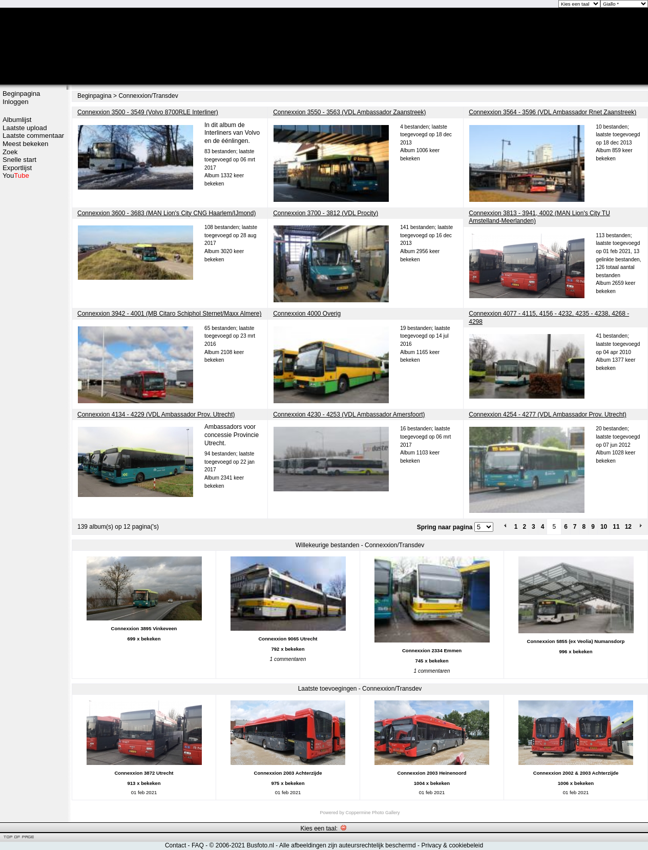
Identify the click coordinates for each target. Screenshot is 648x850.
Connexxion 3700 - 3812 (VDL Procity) (325, 213)
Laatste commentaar (33, 135)
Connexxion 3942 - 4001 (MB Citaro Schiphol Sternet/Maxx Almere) (169, 313)
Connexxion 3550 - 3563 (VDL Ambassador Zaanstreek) (349, 112)
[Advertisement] (33, 341)
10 (603, 526)
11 (616, 526)
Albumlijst (17, 119)
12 (628, 526)
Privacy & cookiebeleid (452, 845)
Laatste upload (25, 128)
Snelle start (19, 159)
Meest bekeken (25, 144)
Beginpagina (21, 93)
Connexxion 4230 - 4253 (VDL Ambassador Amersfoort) (349, 414)
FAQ (198, 845)
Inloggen (16, 102)
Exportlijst (17, 168)
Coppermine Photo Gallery (372, 812)
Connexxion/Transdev (148, 95)
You (16, 175)
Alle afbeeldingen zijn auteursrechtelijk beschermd (347, 845)
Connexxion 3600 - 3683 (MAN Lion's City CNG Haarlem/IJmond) (166, 213)
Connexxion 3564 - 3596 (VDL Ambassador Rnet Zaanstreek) (552, 112)
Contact (175, 845)
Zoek (10, 152)
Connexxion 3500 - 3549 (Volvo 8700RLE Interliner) (147, 112)
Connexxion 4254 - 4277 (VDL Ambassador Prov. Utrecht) (547, 414)
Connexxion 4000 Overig (307, 313)
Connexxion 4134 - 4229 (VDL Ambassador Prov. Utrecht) (156, 414)
